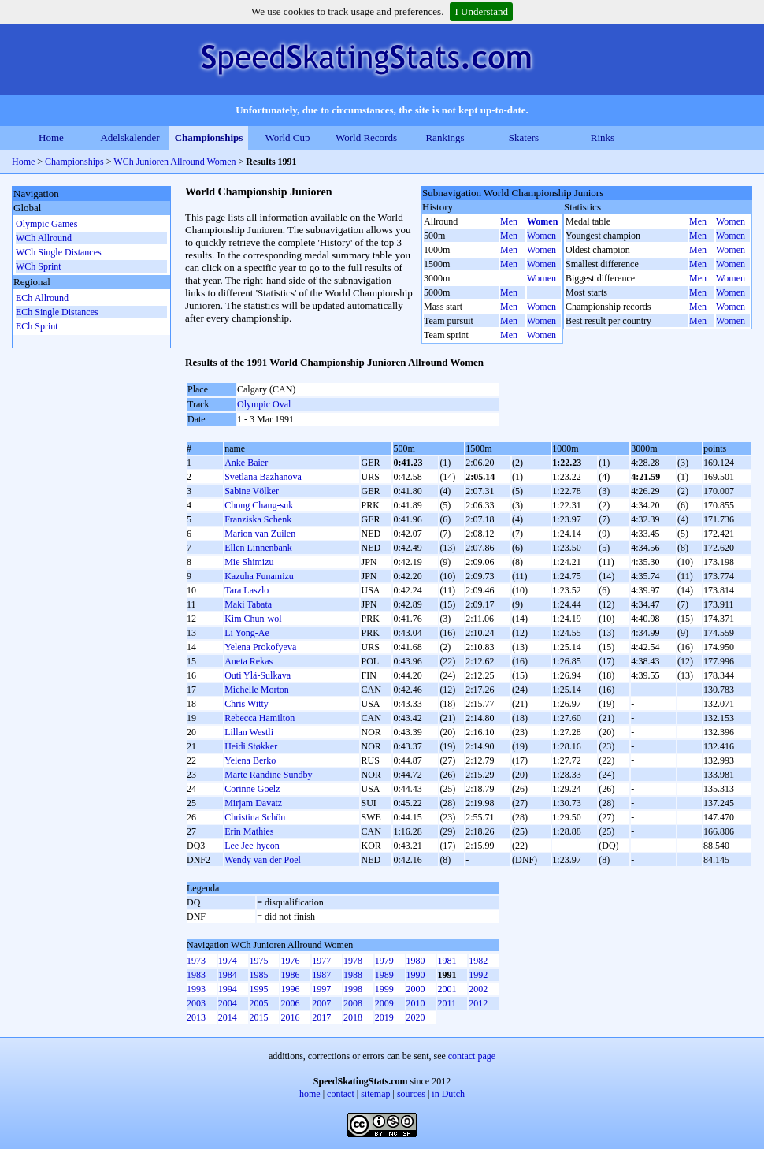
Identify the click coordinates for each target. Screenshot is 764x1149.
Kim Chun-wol (252, 618)
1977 (321, 960)
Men (508, 221)
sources (411, 1093)
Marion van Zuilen (259, 533)
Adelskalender (129, 137)
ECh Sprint (37, 326)
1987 (321, 974)
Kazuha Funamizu (259, 576)
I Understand (481, 11)
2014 (227, 1017)
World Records (366, 137)
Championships (209, 137)
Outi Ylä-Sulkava (257, 675)
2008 (352, 1003)
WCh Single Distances (59, 252)
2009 (384, 1003)
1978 (352, 960)
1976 (289, 960)
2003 (196, 1003)
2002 (478, 989)
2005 (259, 1003)
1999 (384, 989)
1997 (321, 989)
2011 (446, 1003)
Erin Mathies (248, 831)
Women (542, 221)
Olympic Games (46, 223)
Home (51, 137)
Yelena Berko (250, 760)
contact (340, 1093)
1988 (352, 974)
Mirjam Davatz (253, 803)
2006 (289, 1003)
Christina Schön (254, 817)
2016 (289, 1017)
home (310, 1093)
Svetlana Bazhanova (263, 476)
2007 (321, 1003)
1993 (196, 989)
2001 (446, 989)
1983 (196, 974)
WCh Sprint (38, 266)
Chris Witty (246, 703)
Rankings (444, 137)
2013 (196, 1017)
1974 (227, 960)
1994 (227, 989)
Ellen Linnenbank (258, 547)
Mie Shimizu (248, 561)
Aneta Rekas (248, 661)
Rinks (602, 137)
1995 (259, 989)
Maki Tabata (248, 604)
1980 (415, 960)
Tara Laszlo (246, 590)
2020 (415, 1017)
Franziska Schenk (257, 519)
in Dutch (448, 1093)
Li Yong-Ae (246, 632)
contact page (471, 1056)
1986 (289, 974)
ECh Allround (42, 297)
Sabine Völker (251, 490)
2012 (478, 1003)
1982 (478, 960)
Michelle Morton (256, 689)
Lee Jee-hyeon (252, 845)
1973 (196, 960)
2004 (227, 1003)
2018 (352, 1017)
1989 (384, 974)
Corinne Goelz (252, 788)
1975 (259, 960)
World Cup (287, 137)
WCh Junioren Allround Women (174, 161)
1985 (259, 974)
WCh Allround (44, 238)
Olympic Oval (264, 404)
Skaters (524, 137)
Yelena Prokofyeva (260, 647)
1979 (384, 960)
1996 (289, 989)
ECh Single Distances (57, 312)
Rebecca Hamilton (259, 717)
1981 (446, 960)
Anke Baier (246, 462)
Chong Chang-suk (258, 505)
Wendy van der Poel (262, 859)
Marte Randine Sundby (268, 774)
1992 (478, 974)
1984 (227, 974)
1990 (415, 974)
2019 (384, 1017)
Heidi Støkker (250, 746)
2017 (321, 1017)
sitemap (375, 1093)
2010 (415, 1003)
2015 (259, 1017)
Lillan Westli (248, 732)
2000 (415, 989)
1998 (352, 989)
